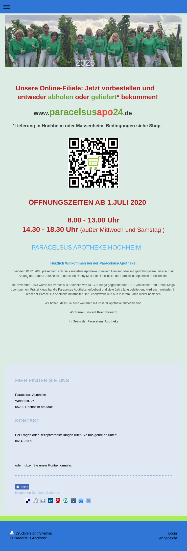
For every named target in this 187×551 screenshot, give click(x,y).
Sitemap (45, 533)
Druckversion (23, 533)
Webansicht (167, 538)
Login (172, 533)
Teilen (22, 487)
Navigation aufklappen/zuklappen (93, 6)
